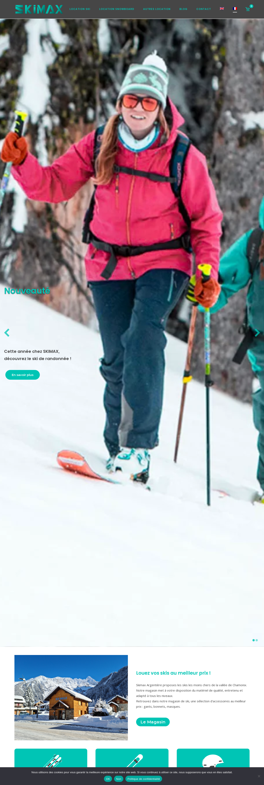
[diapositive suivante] (257, 333)
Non (118, 778)
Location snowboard (116, 9)
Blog (183, 9)
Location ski (80, 9)
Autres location (157, 9)
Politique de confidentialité (143, 778)
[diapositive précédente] (6, 333)
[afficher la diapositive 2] (257, 640)
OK (108, 778)
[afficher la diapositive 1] (253, 640)
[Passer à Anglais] (222, 9)
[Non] (259, 776)
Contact (203, 9)
